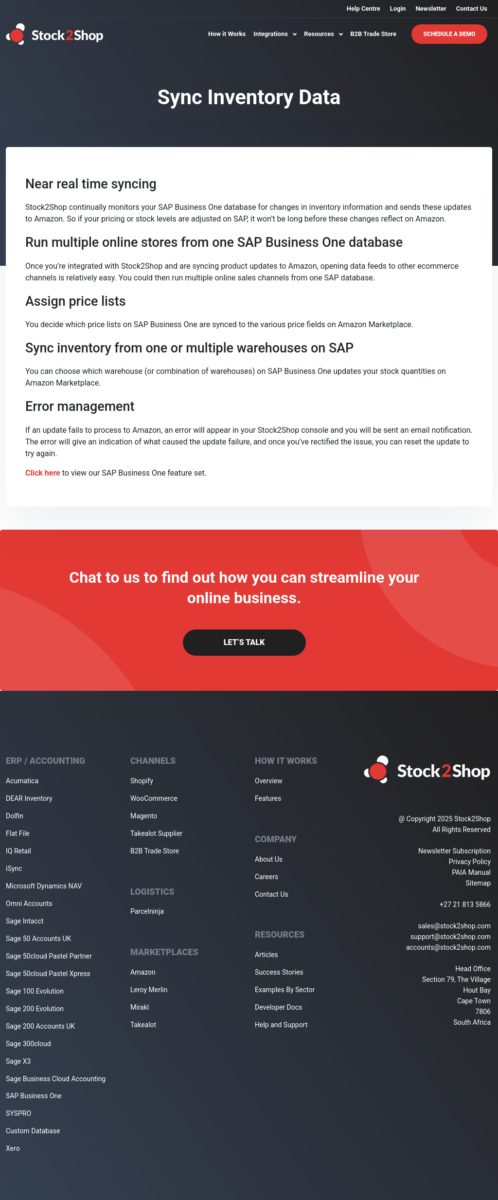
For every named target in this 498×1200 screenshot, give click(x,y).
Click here (42, 473)
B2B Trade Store (373, 33)
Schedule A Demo (450, 34)
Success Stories (279, 972)
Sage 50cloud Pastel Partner (49, 956)
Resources (323, 33)
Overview (269, 781)
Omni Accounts (29, 903)
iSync (14, 868)
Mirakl (139, 1007)
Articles (266, 955)
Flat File (18, 833)
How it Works (227, 33)
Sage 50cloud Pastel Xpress (48, 974)
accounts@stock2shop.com (448, 947)
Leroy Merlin (148, 990)
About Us (269, 859)
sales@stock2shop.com (454, 926)
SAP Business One (34, 1096)
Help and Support (281, 1025)
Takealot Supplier (156, 833)
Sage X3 (18, 1061)
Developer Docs (278, 1007)
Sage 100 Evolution (35, 991)
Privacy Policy (470, 862)
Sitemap (478, 883)
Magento (143, 816)
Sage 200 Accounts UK (40, 1026)
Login (398, 8)
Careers (266, 877)
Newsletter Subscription (454, 851)
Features (268, 798)
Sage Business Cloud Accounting (56, 1079)
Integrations (274, 33)
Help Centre (363, 8)
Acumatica (22, 781)
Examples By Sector (285, 990)
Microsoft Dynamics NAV (44, 886)
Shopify (141, 781)
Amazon (143, 972)
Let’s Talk (244, 642)
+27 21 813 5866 (465, 904)
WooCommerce (154, 798)
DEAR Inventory (29, 798)
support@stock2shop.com (450, 937)
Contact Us (471, 8)
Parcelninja (147, 911)
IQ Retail (18, 851)
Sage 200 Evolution (35, 1009)
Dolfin (14, 816)
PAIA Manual (471, 872)
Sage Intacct (25, 921)
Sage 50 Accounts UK (38, 938)
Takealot (143, 1025)
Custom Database (33, 1131)
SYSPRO (18, 1113)
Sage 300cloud (28, 1044)
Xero (13, 1148)
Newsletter (430, 8)
